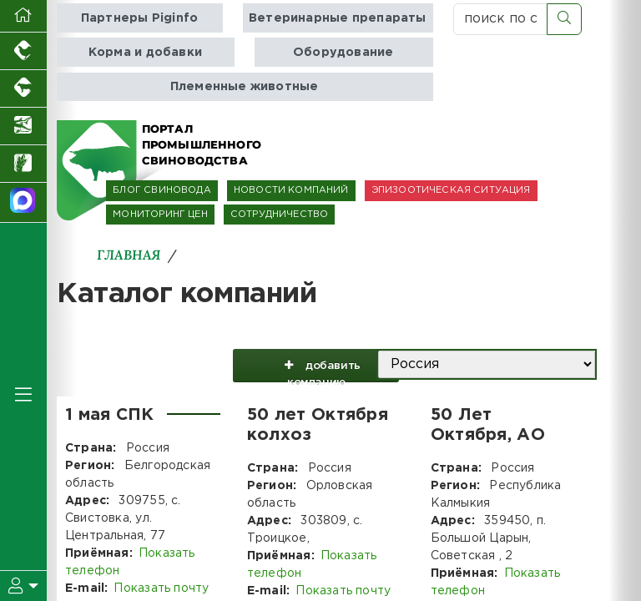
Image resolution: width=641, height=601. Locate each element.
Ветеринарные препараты (337, 18)
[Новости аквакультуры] (23, 126)
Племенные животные (244, 86)
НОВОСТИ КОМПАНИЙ (291, 190)
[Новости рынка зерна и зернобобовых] (23, 164)
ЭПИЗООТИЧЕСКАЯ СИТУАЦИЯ (451, 190)
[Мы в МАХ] (23, 203)
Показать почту (161, 588)
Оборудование (343, 52)
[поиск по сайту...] (500, 19)
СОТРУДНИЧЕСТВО (279, 214)
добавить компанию (316, 369)
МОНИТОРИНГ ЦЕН (160, 214)
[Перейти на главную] (23, 16)
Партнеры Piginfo (139, 18)
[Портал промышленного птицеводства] (23, 51)
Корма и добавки (145, 52)
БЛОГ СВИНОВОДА (161, 190)
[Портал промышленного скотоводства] (23, 89)
